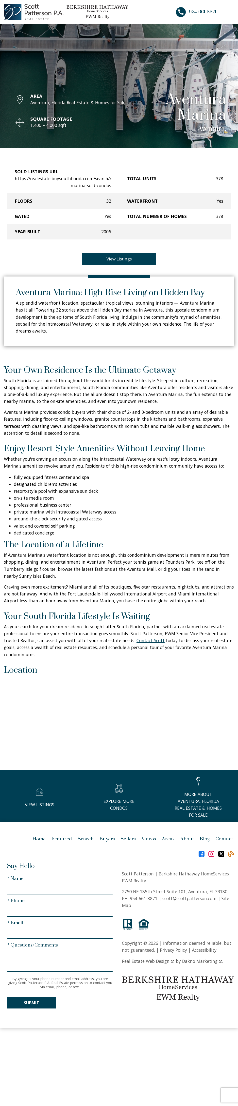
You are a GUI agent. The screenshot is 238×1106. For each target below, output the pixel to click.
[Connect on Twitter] (221, 854)
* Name (15, 879)
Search (86, 839)
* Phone (16, 901)
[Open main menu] (228, 12)
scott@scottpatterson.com (189, 899)
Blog (205, 839)
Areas (168, 839)
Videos (149, 839)
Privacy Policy (173, 950)
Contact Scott (150, 641)
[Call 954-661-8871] (196, 12)
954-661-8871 (143, 899)
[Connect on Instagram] (211, 854)
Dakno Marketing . (202, 961)
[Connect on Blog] (231, 854)
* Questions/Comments (32, 945)
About (187, 839)
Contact (224, 839)
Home (39, 839)
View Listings (119, 259)
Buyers (107, 839)
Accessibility (204, 950)
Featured (61, 839)
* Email (15, 923)
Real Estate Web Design (148, 961)
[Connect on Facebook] (201, 854)
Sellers (128, 839)
